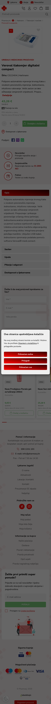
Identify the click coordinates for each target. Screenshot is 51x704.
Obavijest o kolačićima (27, 343)
